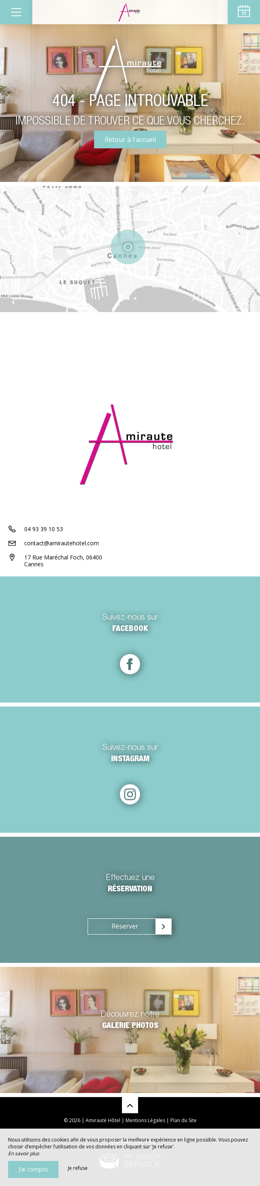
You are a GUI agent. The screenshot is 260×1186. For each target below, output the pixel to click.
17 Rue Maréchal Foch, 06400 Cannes (63, 560)
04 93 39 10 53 (43, 529)
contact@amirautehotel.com (61, 543)
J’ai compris (33, 1169)
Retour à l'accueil (130, 139)
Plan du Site (183, 1120)
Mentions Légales (145, 1120)
